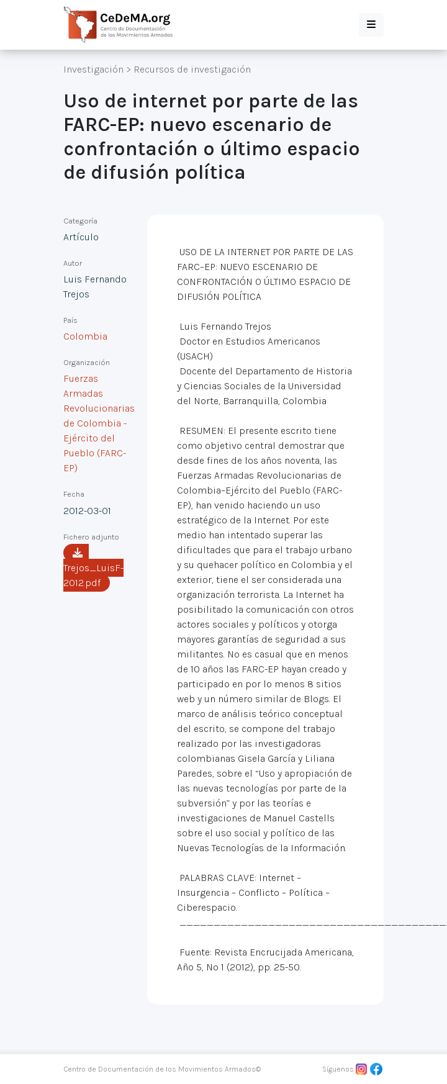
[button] (371, 25)
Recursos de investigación (192, 69)
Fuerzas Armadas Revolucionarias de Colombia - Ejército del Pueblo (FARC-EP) (99, 423)
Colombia (85, 336)
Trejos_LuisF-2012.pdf (93, 568)
